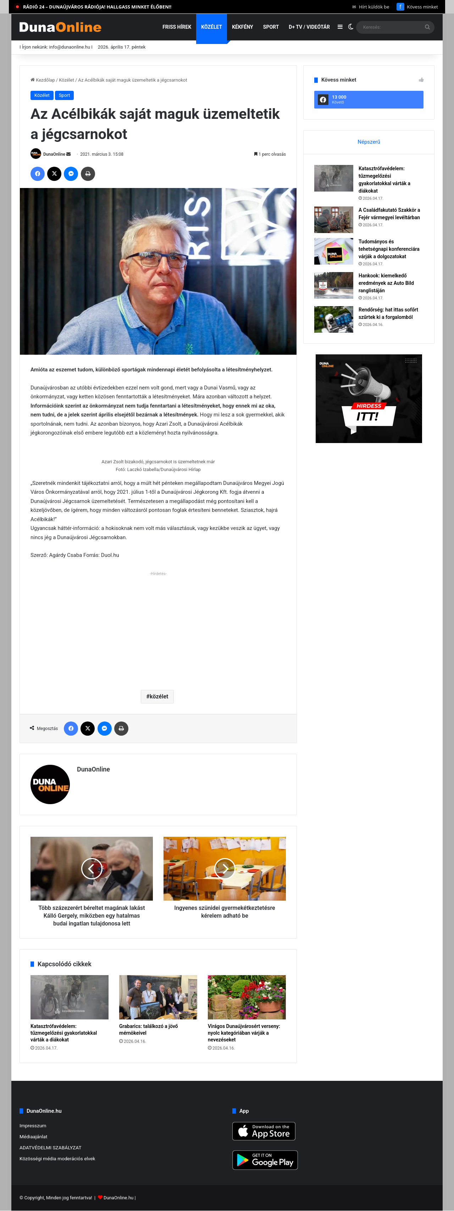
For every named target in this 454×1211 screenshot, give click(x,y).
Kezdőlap (43, 80)
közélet (159, 696)
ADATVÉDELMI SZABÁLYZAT (51, 1147)
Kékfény (242, 27)
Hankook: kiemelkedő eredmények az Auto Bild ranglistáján (386, 283)
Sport (271, 27)
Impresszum (33, 1125)
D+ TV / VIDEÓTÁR (309, 27)
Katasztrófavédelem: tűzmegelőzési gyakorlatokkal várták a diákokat (64, 1033)
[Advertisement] (158, 628)
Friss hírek (176, 27)
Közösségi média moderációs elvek (57, 1158)
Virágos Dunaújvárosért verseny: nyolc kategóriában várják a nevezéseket (244, 1033)
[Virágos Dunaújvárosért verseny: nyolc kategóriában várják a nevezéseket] (247, 997)
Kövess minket (417, 7)
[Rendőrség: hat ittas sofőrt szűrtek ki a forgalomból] (333, 319)
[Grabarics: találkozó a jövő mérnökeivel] (158, 997)
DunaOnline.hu (118, 1198)
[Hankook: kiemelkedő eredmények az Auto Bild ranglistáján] (333, 285)
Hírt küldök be (370, 7)
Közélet (211, 27)
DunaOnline (54, 154)
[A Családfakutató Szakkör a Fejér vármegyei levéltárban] (333, 219)
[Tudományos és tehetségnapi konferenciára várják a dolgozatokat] (333, 251)
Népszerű (369, 142)
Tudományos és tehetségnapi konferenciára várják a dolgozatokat (389, 249)
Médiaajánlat (33, 1136)
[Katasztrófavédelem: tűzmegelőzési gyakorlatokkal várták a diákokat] (70, 997)
